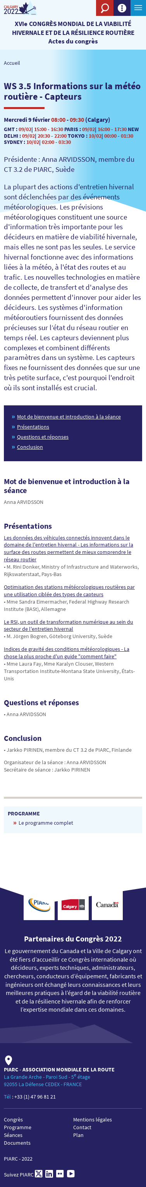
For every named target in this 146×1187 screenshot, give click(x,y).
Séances (13, 1135)
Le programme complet (46, 822)
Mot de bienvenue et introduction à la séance (69, 416)
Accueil (12, 62)
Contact (82, 1127)
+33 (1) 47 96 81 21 (35, 1096)
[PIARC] (28, 8)
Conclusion (30, 446)
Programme (17, 1127)
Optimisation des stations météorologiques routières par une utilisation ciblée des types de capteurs (69, 590)
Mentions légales (92, 1119)
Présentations (33, 426)
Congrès (13, 1119)
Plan (78, 1135)
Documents (17, 1142)
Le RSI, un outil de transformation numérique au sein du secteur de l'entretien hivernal (68, 625)
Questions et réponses (43, 436)
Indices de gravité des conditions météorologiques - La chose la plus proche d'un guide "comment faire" (66, 652)
